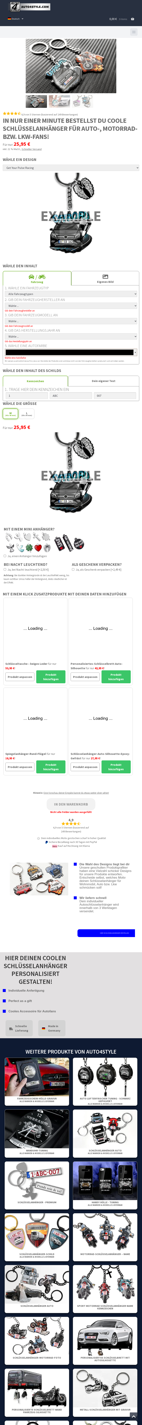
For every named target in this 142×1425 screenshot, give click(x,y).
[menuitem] (16, 19)
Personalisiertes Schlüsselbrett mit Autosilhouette (105, 1359)
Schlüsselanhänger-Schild (36, 1255)
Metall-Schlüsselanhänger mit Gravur (105, 1409)
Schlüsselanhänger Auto (105, 1152)
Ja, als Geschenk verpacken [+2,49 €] (96, 569)
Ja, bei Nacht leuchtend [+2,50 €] (26, 569)
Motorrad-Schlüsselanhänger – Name (105, 1254)
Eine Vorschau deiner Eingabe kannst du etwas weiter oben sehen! (76, 792)
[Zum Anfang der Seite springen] (134, 1416)
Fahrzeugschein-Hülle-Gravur (37, 1100)
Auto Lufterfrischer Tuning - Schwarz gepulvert (105, 1101)
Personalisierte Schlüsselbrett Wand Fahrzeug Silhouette (37, 1411)
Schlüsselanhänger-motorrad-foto (37, 1357)
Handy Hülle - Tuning (105, 1203)
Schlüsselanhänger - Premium (37, 1202)
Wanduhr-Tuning (37, 1152)
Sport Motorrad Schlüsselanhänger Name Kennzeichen (105, 1307)
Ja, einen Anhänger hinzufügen (25, 556)
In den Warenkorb (71, 804)
